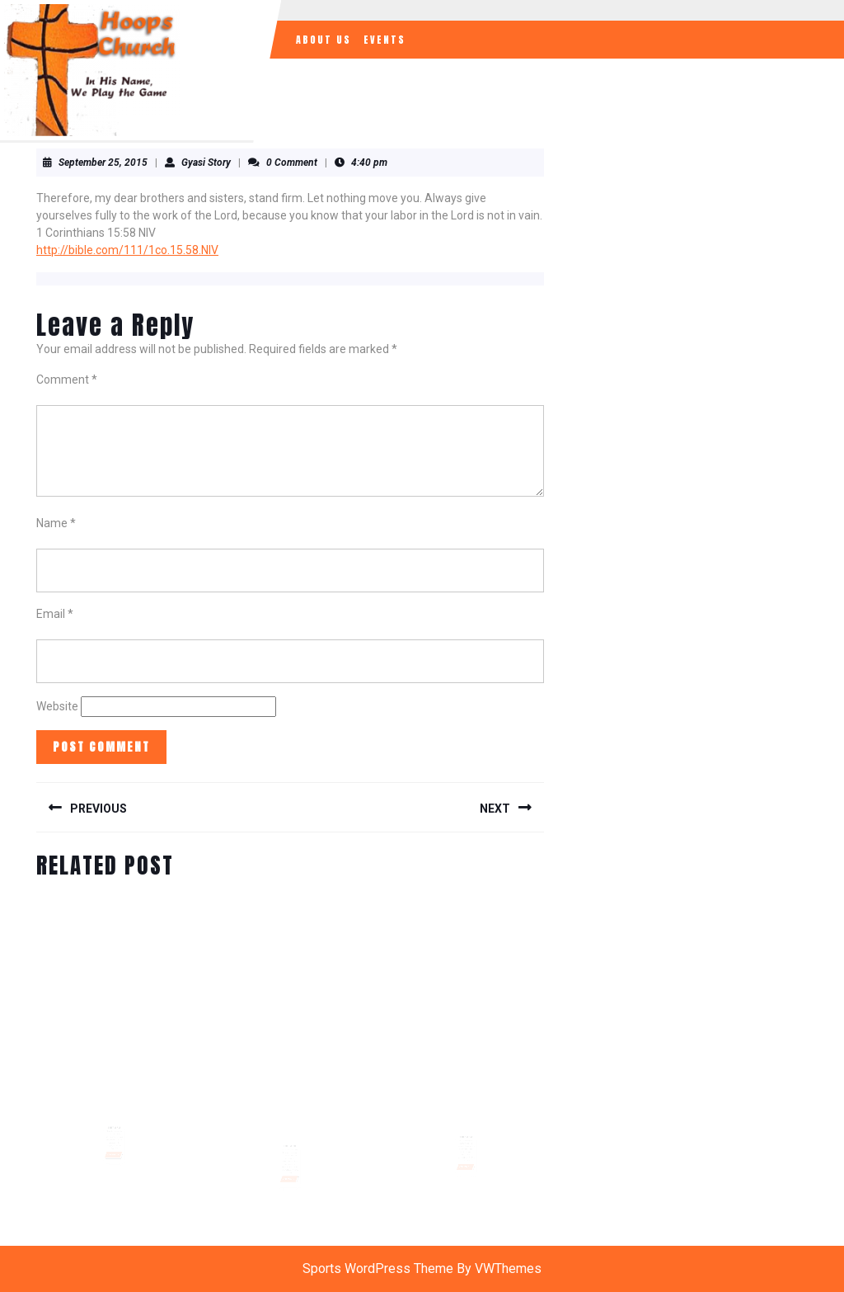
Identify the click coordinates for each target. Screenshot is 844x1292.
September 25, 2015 (103, 162)
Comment (66, 379)
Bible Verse (290, 1140)
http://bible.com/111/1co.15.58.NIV (127, 250)
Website (57, 706)
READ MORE (114, 1145)
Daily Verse (114, 1121)
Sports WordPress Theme (377, 1268)
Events (384, 39)
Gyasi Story (206, 162)
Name (56, 523)
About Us (323, 39)
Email (54, 613)
